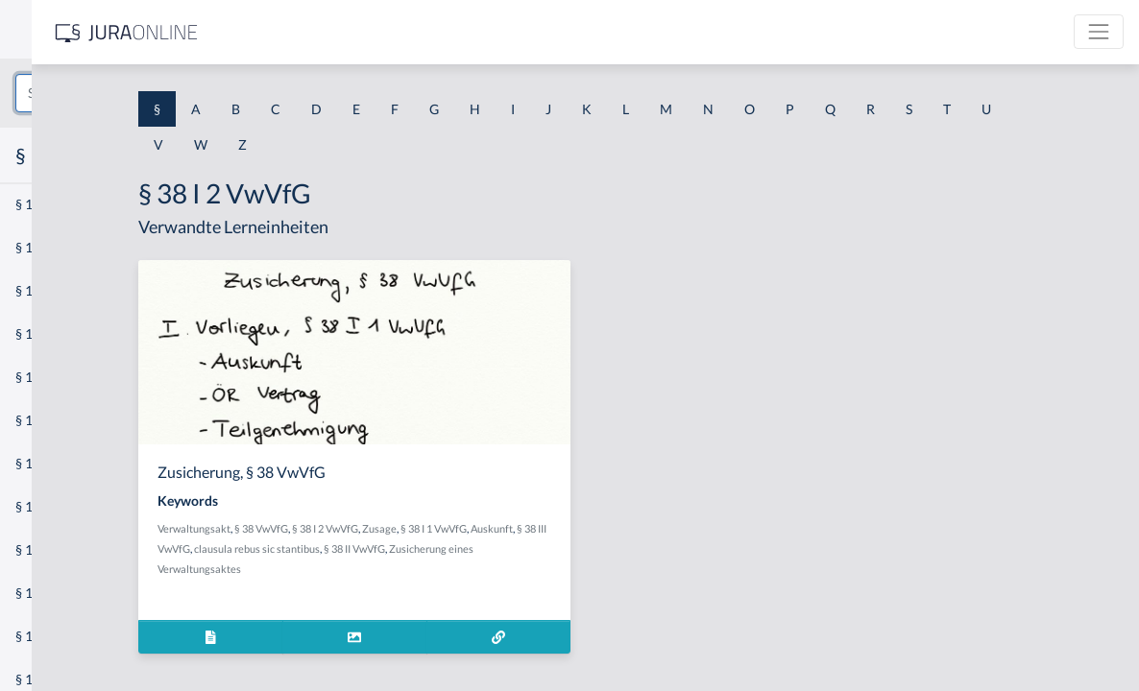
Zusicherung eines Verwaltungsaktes (426, 568)
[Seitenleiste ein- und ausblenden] (276, 29)
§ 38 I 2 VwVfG (508, 528)
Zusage (562, 528)
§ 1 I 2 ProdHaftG (67, 506)
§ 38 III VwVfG (419, 548)
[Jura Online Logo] (402, 32)
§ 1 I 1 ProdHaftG (67, 420)
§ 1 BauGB (46, 247)
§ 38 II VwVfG (615, 548)
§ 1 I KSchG (49, 592)
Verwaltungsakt (377, 528)
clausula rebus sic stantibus (518, 548)
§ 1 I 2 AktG (49, 463)
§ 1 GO (35, 290)
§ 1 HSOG (44, 377)
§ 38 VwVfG (445, 528)
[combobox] (153, 93)
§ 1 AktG (40, 204)
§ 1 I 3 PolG (49, 549)
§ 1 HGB (39, 333)
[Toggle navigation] (1099, 31)
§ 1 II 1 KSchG (56, 636)
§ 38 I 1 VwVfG (617, 528)
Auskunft (362, 548)
